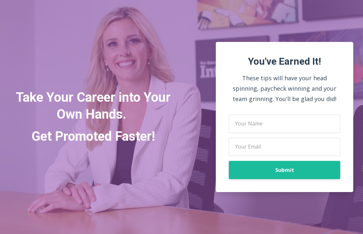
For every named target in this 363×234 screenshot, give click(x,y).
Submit (284, 170)
